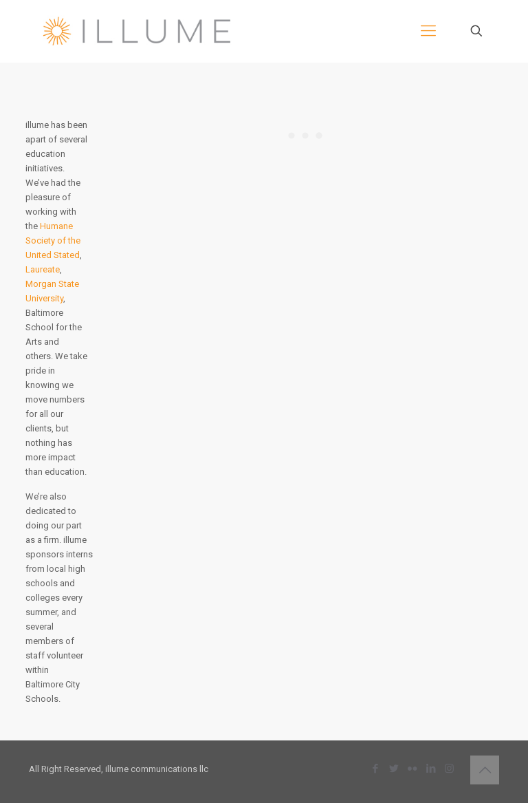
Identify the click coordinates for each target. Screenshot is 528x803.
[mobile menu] (428, 31)
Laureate (42, 269)
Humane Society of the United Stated (52, 240)
